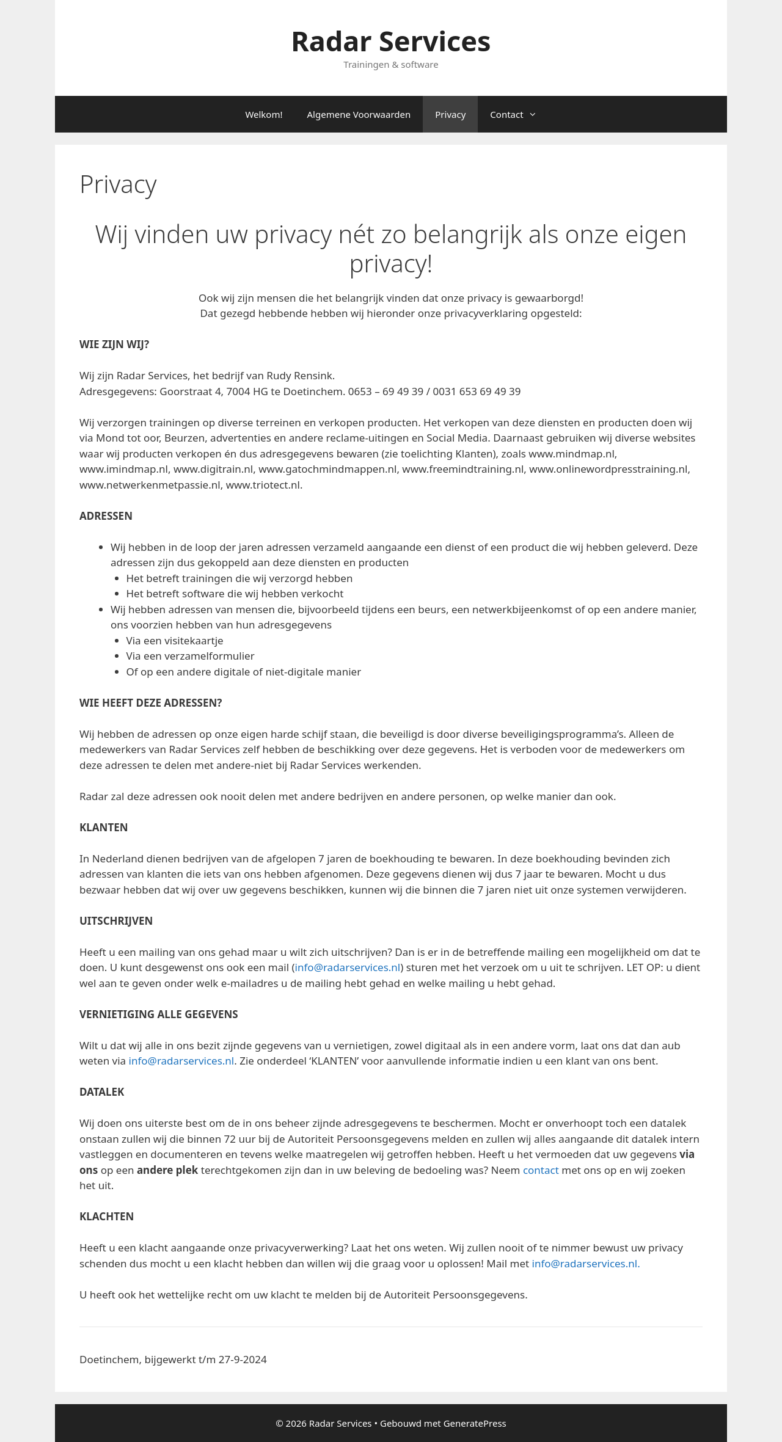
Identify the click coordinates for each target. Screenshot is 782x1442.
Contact (519, 114)
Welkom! (263, 114)
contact (541, 1170)
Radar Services (391, 40)
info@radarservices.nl (348, 967)
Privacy (450, 114)
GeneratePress (475, 1423)
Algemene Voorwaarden (359, 114)
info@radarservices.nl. (586, 1263)
